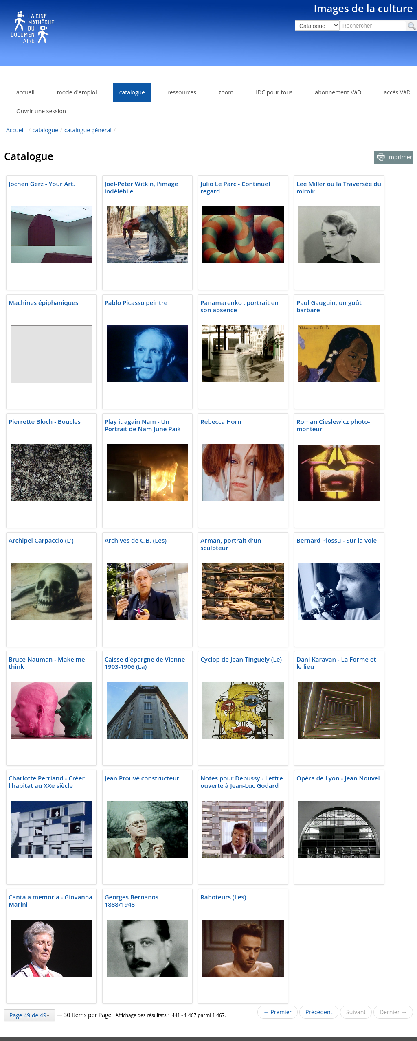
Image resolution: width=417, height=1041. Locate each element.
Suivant (356, 1012)
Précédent (319, 1012)
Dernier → (393, 1012)
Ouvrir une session (41, 111)
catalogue (45, 130)
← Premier (277, 1012)
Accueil (15, 130)
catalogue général (88, 130)
